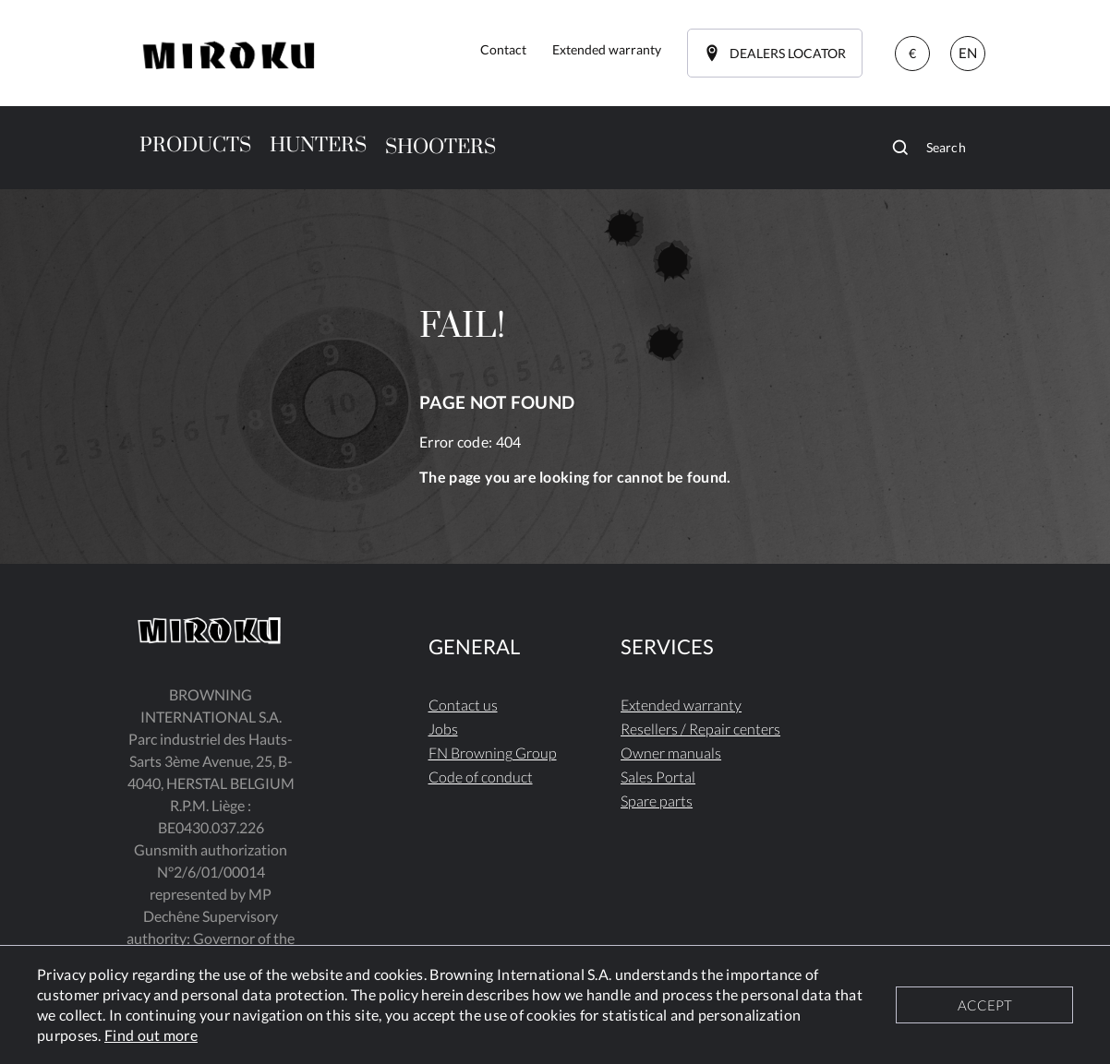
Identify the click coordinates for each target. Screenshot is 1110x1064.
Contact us (463, 704)
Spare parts (657, 800)
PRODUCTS (195, 145)
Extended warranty (681, 704)
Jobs (443, 728)
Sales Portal (658, 776)
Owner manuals (671, 752)
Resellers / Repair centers (700, 728)
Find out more (151, 1035)
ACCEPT (985, 1005)
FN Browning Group (492, 752)
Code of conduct (480, 776)
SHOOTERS (440, 147)
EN (968, 52)
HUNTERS (318, 145)
